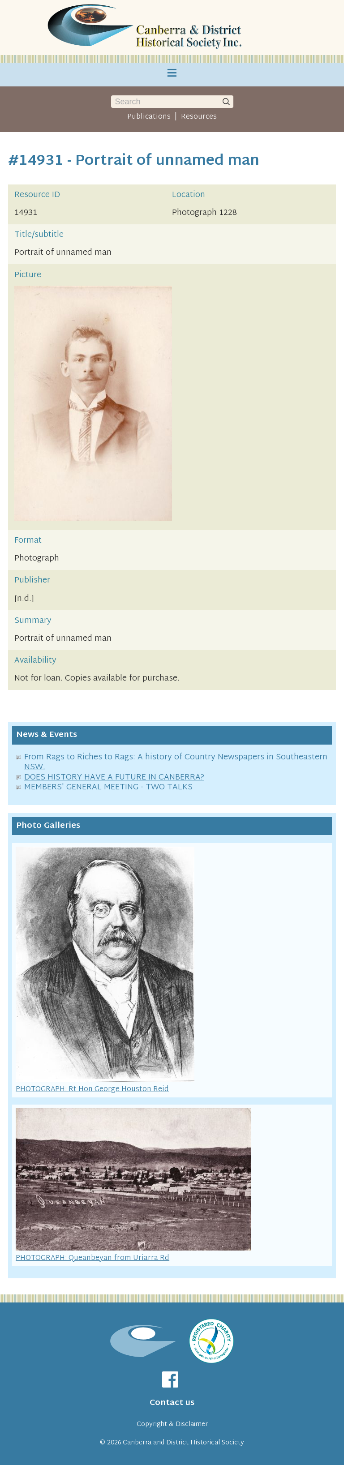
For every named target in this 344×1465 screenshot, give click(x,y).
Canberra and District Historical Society (183, 1443)
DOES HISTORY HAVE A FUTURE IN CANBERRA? (114, 777)
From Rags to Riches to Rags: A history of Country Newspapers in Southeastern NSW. (175, 762)
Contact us (172, 1403)
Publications (149, 117)
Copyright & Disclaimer (172, 1424)
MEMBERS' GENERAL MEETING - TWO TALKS (108, 787)
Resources (199, 117)
